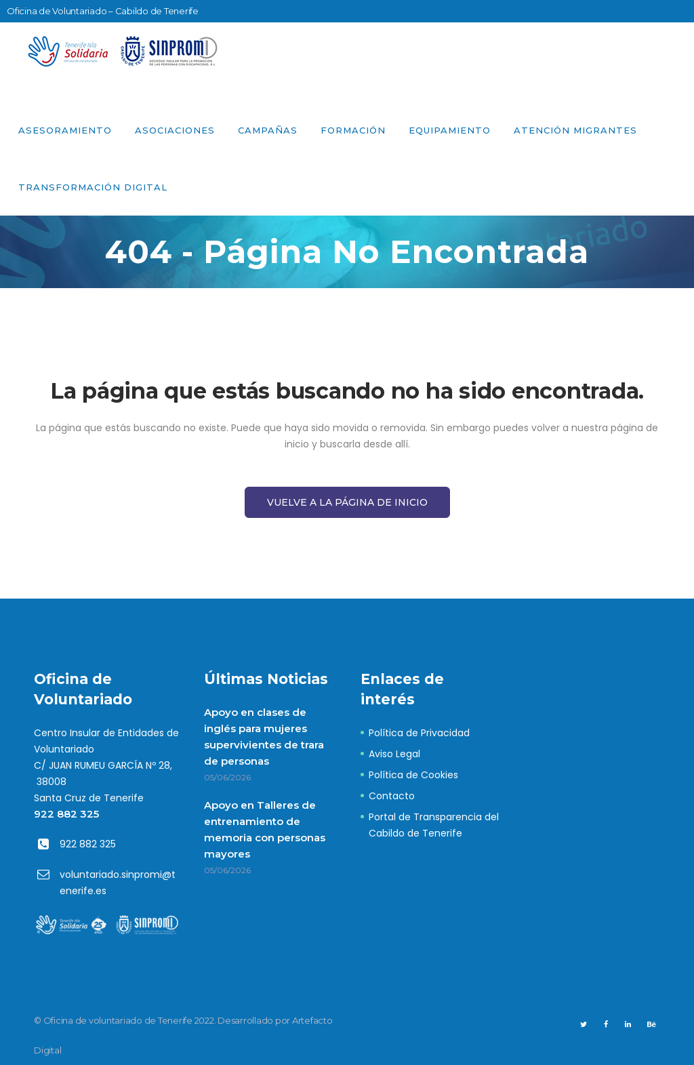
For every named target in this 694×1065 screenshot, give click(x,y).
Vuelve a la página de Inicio (347, 502)
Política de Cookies (413, 775)
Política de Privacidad (419, 733)
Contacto (392, 796)
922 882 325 (66, 813)
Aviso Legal (394, 754)
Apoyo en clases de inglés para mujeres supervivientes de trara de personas (264, 736)
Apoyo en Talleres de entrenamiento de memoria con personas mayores (264, 829)
